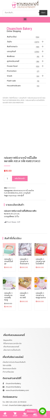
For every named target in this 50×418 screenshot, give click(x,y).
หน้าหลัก (5, 98)
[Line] (42, 411)
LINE (45, 416)
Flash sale (23, 81)
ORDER (25, 416)
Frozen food (26, 66)
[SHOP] (15, 413)
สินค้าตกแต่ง (26, 46)
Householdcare (23, 85)
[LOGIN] (35, 413)
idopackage (12, 195)
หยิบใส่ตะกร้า (20, 178)
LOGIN (35, 416)
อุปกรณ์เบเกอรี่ (26, 61)
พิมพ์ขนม (26, 56)
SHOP (15, 416)
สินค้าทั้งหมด (13, 98)
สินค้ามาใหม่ (23, 37)
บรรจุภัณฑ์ (26, 51)
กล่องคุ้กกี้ (20, 195)
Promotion (23, 71)
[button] (25, 19)
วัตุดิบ (26, 41)
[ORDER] (25, 413)
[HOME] (5, 413)
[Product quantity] (7, 178)
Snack (26, 75)
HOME (5, 416)
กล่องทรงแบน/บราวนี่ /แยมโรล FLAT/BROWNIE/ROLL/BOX (24, 99)
